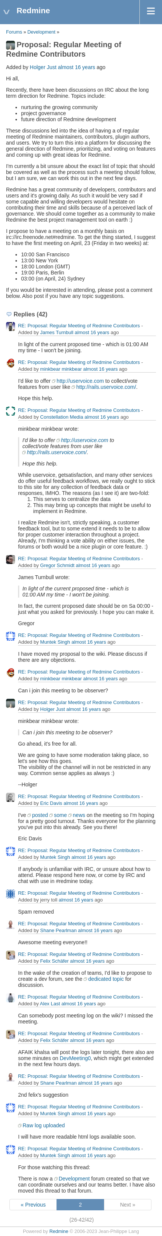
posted (40, 815)
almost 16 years (76, 67)
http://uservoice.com (80, 381)
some (60, 815)
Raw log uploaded (44, 1125)
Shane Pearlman (58, 930)
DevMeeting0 (75, 1058)
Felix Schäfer (54, 961)
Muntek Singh (55, 642)
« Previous (33, 1205)
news (79, 815)
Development (41, 32)
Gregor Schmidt (57, 565)
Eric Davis (51, 803)
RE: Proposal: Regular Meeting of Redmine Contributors (79, 325)
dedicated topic (106, 979)
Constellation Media (61, 417)
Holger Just (43, 67)
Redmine (58, 1231)
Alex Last (50, 1003)
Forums (14, 32)
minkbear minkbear (61, 369)
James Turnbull (56, 332)
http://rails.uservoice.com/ (106, 387)
